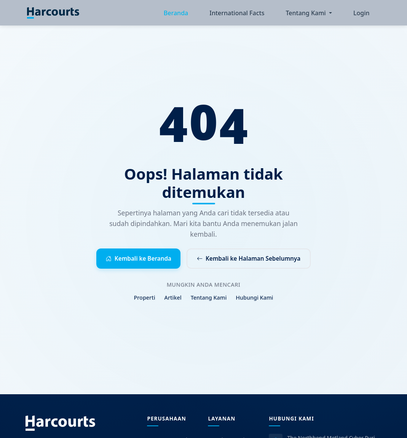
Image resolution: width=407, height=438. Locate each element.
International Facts (236, 14)
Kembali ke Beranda (135, 260)
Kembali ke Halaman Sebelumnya (251, 260)
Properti (144, 302)
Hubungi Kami (254, 302)
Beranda (176, 14)
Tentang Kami (209, 302)
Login (361, 14)
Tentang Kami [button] (306, 14)
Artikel (173, 302)
